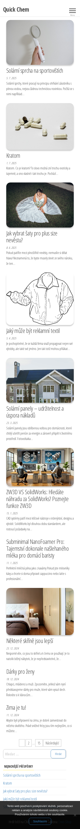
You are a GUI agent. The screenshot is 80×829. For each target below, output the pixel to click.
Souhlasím (40, 821)
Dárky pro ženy (20, 671)
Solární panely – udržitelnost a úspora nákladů (35, 411)
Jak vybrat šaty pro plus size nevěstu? (32, 236)
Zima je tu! (16, 707)
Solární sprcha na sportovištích (34, 70)
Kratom (13, 155)
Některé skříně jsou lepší (29, 640)
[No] (75, 815)
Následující (52, 742)
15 (39, 742)
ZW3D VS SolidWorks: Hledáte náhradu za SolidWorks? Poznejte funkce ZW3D (37, 499)
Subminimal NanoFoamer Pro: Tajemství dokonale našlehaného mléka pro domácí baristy (37, 548)
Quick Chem (16, 9)
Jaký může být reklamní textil (33, 330)
